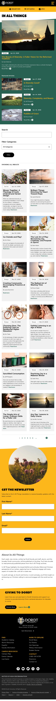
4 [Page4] (27, 438)
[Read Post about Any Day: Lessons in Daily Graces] (41, 412)
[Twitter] (28, 668)
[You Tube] (23, 668)
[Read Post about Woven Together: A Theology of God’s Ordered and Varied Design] (14, 190)
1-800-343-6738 (35, 656)
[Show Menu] (52, 3)
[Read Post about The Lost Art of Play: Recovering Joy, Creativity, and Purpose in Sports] (41, 237)
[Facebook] (18, 668)
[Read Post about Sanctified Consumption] (14, 371)
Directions (32, 659)
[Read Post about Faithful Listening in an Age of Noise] (41, 327)
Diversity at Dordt (27, 695)
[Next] (47, 438)
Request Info (14, 9)
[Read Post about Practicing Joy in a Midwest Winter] (41, 371)
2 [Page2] (22, 438)
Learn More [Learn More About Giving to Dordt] (24, 607)
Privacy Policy (5, 692)
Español (4, 645)
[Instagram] (33, 668)
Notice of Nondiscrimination (20, 692)
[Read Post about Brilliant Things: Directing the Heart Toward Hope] (41, 190)
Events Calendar (7, 656)
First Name (6, 502)
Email (4, 526)
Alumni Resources (8, 642)
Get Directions (28, 631)
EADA (18, 695)
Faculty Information (8, 648)
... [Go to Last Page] (36, 438)
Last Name (6, 514)
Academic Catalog (8, 640)
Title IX (3, 695)
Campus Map (6, 654)
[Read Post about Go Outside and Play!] (14, 237)
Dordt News (33, 640)
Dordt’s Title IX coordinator (34, 684)
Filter (8, 155)
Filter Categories (9, 142)
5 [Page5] (30, 438)
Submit (28, 539)
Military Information (35, 648)
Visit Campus (30, 9)
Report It (11, 695)
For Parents (33, 642)
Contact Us (33, 662)
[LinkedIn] (38, 668)
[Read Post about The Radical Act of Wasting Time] (41, 281)
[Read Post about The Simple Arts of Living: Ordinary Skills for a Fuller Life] (14, 412)
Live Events (5, 659)
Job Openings (34, 645)
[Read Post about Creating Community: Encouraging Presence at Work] (14, 281)
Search (5, 130)
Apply (42, 9)
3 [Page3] (24, 438)
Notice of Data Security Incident (40, 692)
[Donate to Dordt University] (10, 607)
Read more (14, 210)
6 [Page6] (32, 438)
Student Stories (34, 650)
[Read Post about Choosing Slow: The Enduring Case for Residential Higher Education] (14, 327)
